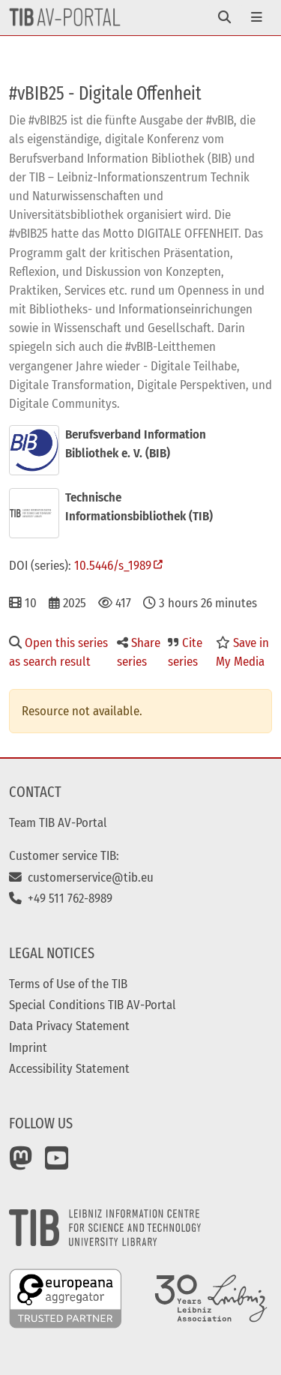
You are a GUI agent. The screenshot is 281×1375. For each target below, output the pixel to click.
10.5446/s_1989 (112, 565)
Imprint (28, 1047)
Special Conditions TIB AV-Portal (92, 1004)
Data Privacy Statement (69, 1025)
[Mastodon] (21, 1163)
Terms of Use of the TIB (68, 983)
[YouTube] (57, 1163)
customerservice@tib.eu (81, 877)
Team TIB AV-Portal (58, 822)
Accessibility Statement (69, 1068)
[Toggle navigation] (224, 17)
